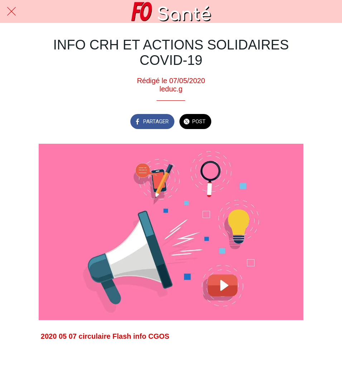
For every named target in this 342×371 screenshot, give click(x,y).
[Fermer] (11, 11)
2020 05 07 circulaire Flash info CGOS (105, 336)
